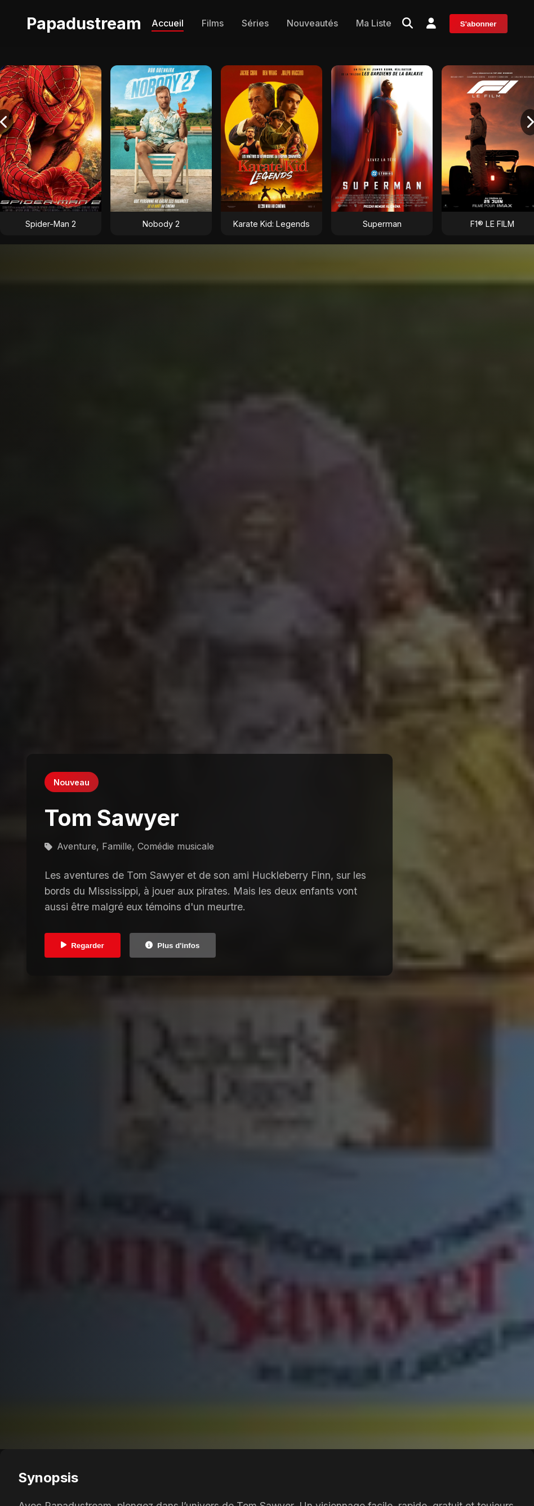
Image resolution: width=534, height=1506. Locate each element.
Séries (255, 23)
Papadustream (83, 23)
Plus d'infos (172, 945)
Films (213, 23)
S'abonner (478, 24)
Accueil (168, 23)
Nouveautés (312, 23)
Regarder (82, 945)
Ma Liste (373, 23)
